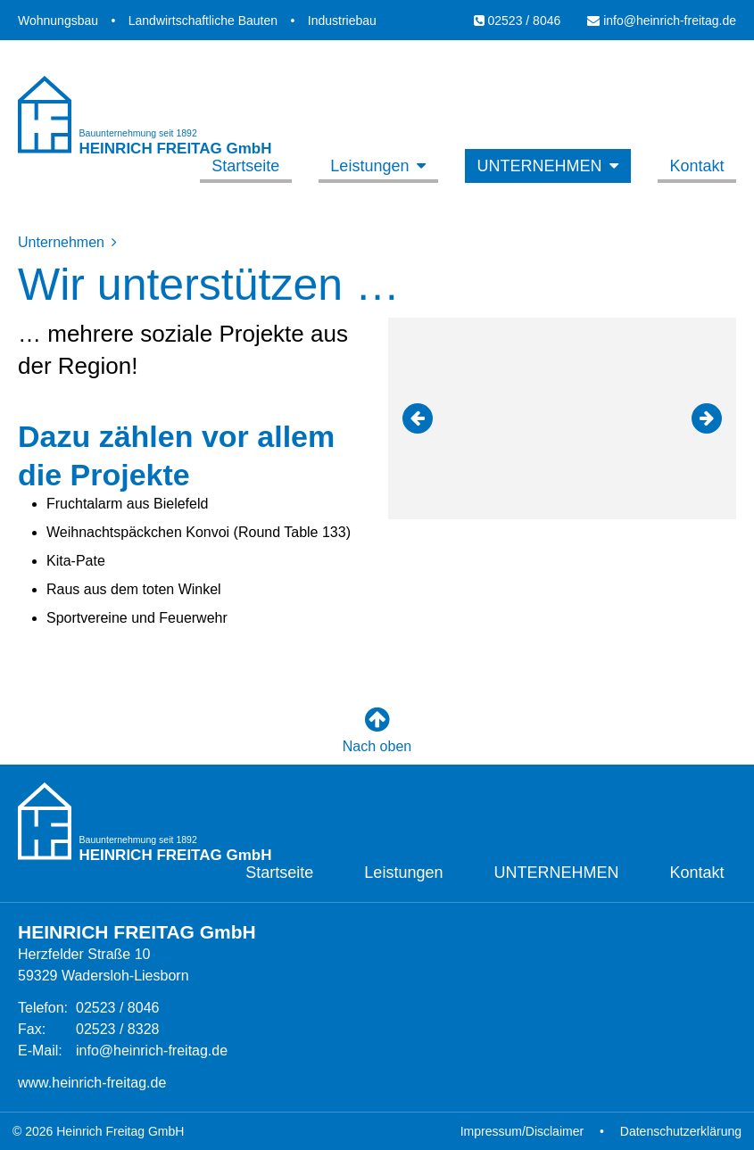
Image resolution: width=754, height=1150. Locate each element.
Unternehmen (538, 166)
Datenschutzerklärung (681, 1131)
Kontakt (696, 166)
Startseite (245, 166)
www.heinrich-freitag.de (92, 1082)
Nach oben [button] (377, 730)
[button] (417, 418)
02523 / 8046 (517, 20)
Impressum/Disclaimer (522, 1131)
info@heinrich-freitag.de (661, 20)
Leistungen (369, 166)
